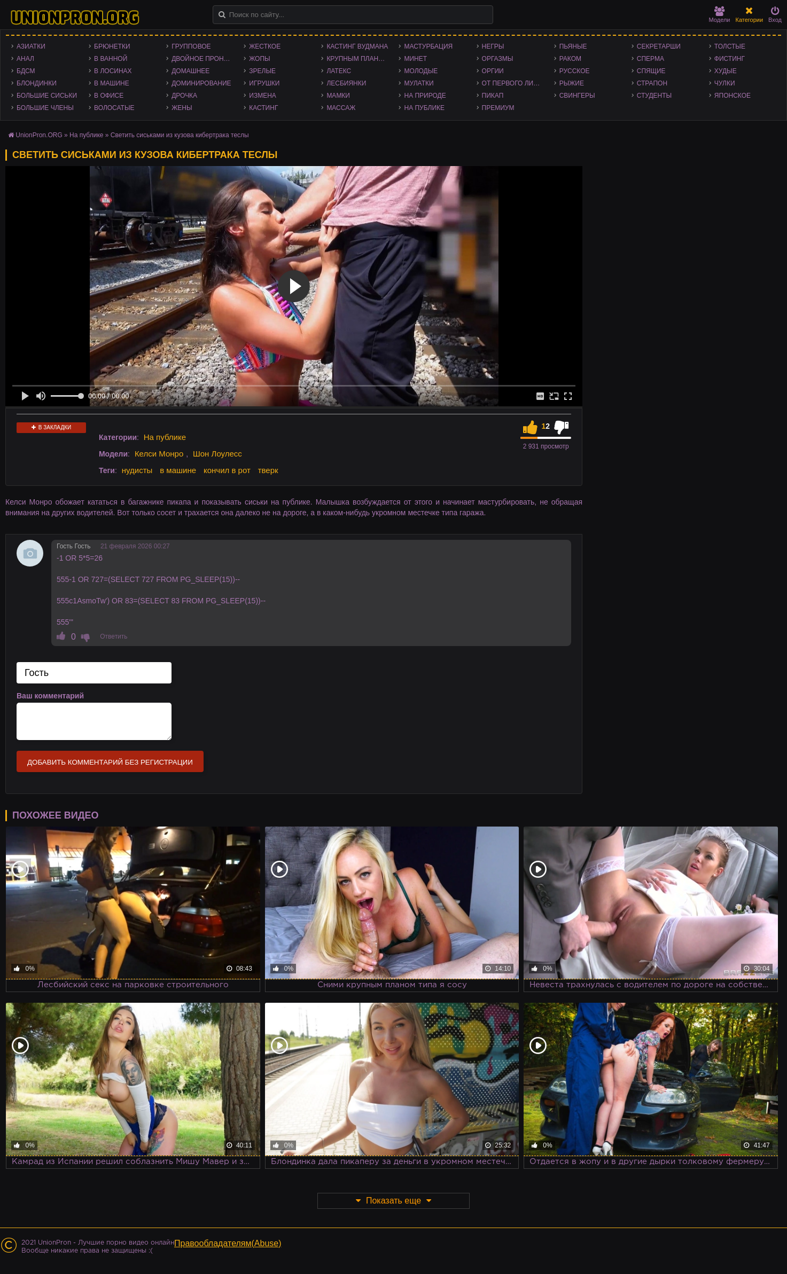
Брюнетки (112, 46)
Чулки (724, 83)
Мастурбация (428, 46)
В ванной (110, 58)
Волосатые (114, 108)
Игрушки (264, 83)
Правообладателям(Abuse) (228, 1243)
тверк (268, 470)
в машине (178, 470)
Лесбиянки (346, 83)
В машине (111, 83)
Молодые (421, 71)
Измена (262, 95)
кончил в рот (227, 470)
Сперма (650, 58)
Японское (732, 95)
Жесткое (264, 46)
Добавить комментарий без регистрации (110, 762)
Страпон (652, 83)
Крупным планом (357, 58)
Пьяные (573, 46)
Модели (719, 14)
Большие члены (45, 108)
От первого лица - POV (515, 83)
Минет (415, 58)
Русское (574, 71)
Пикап (493, 95)
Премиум (498, 108)
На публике (424, 108)
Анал (25, 58)
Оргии (493, 71)
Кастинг (263, 108)
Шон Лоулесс (217, 453)
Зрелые (262, 71)
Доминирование (201, 83)
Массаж (340, 108)
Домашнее (190, 71)
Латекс (338, 71)
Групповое (191, 46)
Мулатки (418, 83)
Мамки (338, 95)
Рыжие (571, 83)
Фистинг (729, 58)
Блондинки (37, 83)
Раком (570, 58)
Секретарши (659, 46)
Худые (725, 71)
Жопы (259, 58)
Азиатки (31, 46)
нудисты (137, 470)
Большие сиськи (47, 95)
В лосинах (113, 71)
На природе (425, 95)
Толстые (729, 46)
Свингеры (577, 95)
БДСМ (26, 71)
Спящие (651, 71)
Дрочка (184, 95)
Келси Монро (159, 453)
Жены (182, 108)
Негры (493, 46)
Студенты (654, 95)
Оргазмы (497, 58)
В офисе (108, 95)
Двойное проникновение (205, 58)
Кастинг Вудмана (357, 46)
